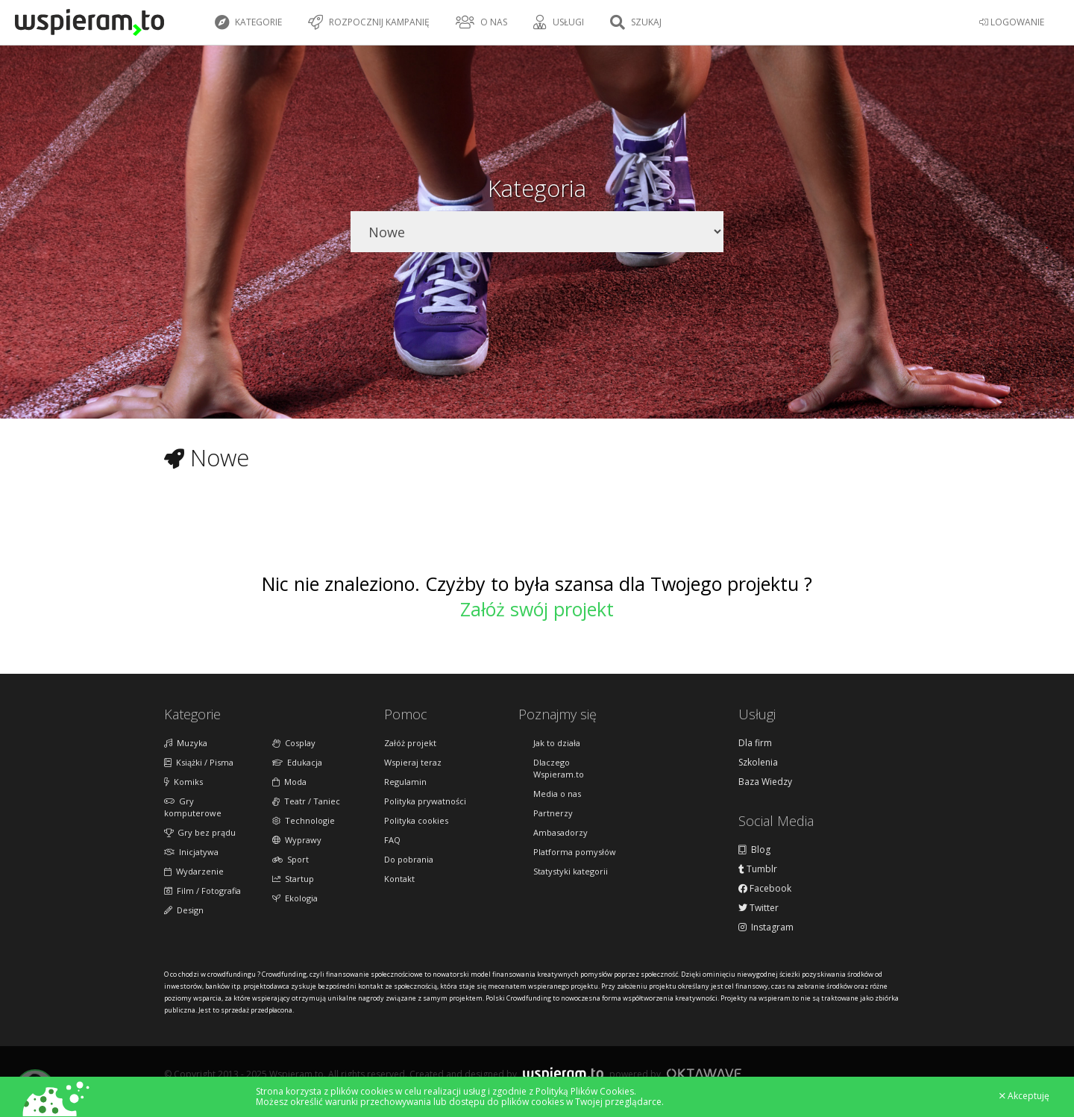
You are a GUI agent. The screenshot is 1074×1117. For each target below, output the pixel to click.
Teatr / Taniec (306, 801)
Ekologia (295, 898)
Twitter (758, 908)
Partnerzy (553, 813)
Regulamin (405, 781)
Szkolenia (758, 763)
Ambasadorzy (560, 832)
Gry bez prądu (200, 832)
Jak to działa (556, 742)
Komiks (183, 781)
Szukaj (636, 22)
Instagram (766, 927)
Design (184, 910)
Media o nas (557, 793)
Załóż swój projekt (537, 609)
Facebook (764, 889)
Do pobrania (408, 859)
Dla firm (755, 743)
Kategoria (537, 188)
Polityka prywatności (425, 801)
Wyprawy (296, 839)
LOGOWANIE (1011, 22)
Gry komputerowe (193, 807)
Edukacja (297, 762)
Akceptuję (1024, 1096)
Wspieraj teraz (413, 762)
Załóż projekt (410, 742)
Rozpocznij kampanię (369, 22)
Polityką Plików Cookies (585, 1091)
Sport (290, 859)
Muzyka (185, 742)
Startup (293, 878)
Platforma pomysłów (574, 851)
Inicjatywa (191, 851)
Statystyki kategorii (570, 871)
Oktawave (704, 1073)
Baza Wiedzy (765, 782)
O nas (481, 22)
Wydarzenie (194, 871)
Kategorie (248, 22)
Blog (754, 850)
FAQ (392, 839)
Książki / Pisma (198, 762)
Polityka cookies (416, 820)
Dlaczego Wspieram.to (558, 768)
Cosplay (293, 742)
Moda (289, 781)
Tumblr (757, 869)
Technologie (303, 820)
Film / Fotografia (202, 890)
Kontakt (399, 878)
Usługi (558, 22)
